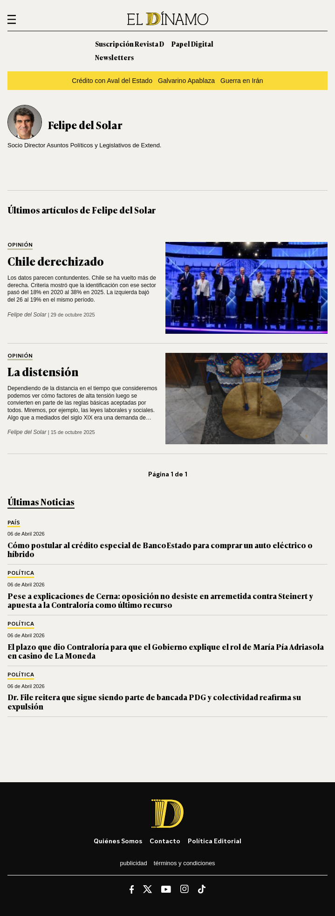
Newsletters (114, 57)
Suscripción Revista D (129, 43)
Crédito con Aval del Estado (112, 80)
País (13, 523)
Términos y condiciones (184, 863)
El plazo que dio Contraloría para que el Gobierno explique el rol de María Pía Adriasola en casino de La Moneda (165, 651)
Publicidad (133, 863)
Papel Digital (192, 43)
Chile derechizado (55, 261)
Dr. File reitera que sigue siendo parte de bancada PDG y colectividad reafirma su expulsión (154, 701)
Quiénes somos (118, 841)
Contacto (165, 841)
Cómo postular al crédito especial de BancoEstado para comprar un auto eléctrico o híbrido (160, 549)
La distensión (42, 371)
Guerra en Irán (241, 80)
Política (20, 573)
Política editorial (214, 841)
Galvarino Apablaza (186, 80)
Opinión (20, 245)
